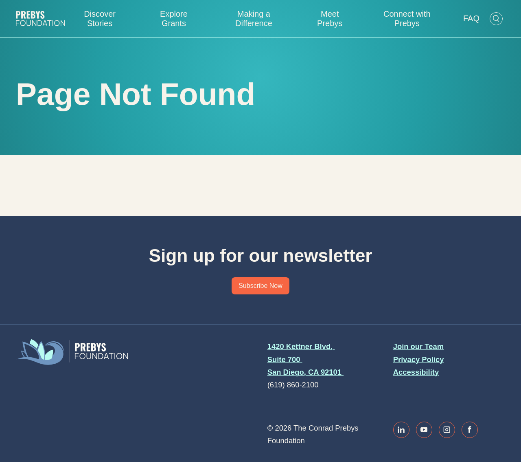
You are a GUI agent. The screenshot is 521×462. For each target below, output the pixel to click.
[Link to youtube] (424, 430)
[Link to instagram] (447, 430)
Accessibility (416, 372)
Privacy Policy (418, 359)
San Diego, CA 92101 (305, 372)
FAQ (471, 18)
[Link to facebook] (470, 430)
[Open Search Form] (496, 19)
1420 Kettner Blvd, (301, 346)
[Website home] (40, 18)
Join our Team (418, 346)
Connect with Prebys (407, 18)
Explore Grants (174, 18)
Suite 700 (284, 359)
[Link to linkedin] (401, 430)
